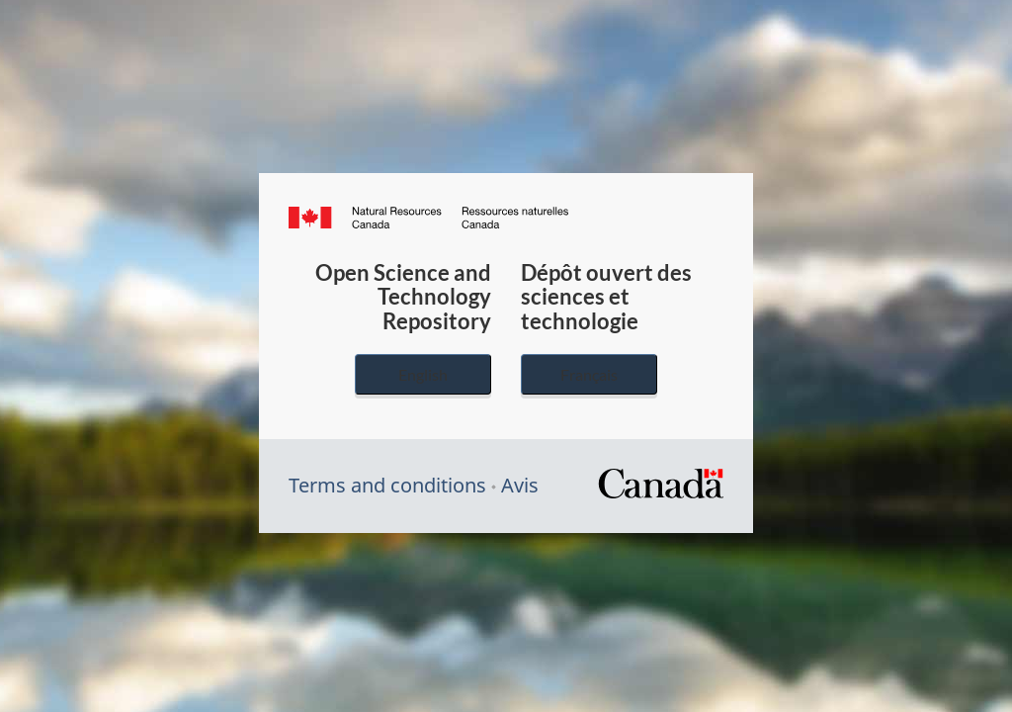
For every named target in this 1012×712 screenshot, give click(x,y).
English (423, 374)
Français (589, 374)
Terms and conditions (387, 485)
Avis (520, 485)
